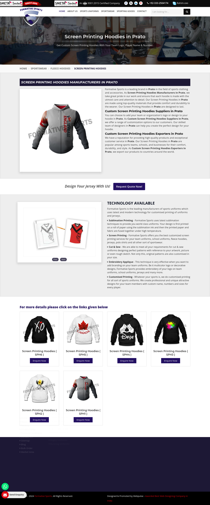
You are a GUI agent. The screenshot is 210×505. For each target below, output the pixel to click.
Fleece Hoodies (60, 68)
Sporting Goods (126, 11)
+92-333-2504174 (157, 3)
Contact (142, 11)
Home (62, 11)
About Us (72, 11)
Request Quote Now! (129, 186)
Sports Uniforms (89, 11)
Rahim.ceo (180, 3)
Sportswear (107, 11)
